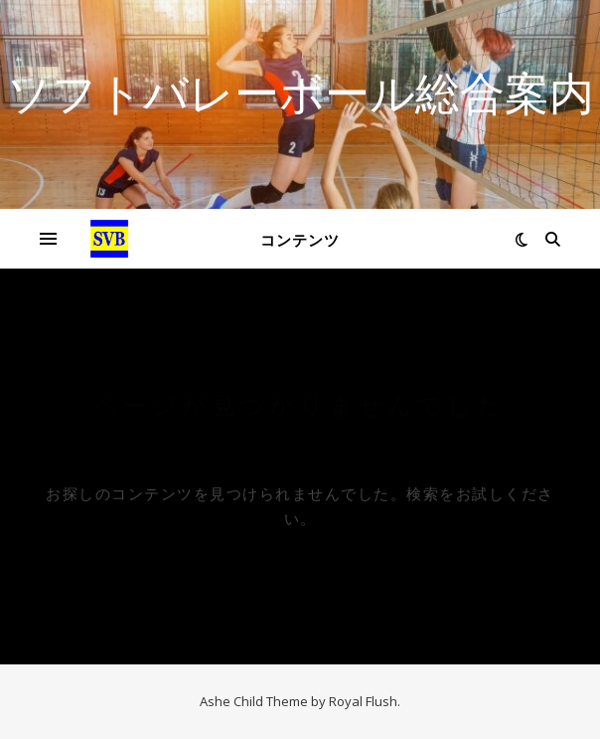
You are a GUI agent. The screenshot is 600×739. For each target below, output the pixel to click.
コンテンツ (300, 240)
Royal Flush (363, 701)
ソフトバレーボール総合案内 (300, 92)
